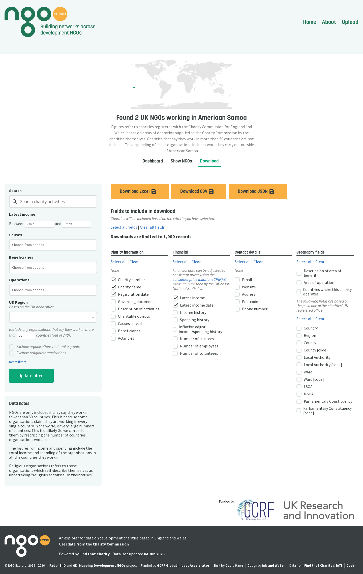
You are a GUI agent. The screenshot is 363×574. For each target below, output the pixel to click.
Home (309, 21)
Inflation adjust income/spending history (197, 329)
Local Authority (313, 357)
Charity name (126, 287)
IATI (339, 565)
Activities (122, 338)
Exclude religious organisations (37, 353)
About (329, 21)
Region (306, 335)
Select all (119, 261)
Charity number (128, 279)
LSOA (304, 386)
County (306, 342)
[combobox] (53, 245)
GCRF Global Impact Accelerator (183, 565)
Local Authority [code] (319, 364)
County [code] (312, 350)
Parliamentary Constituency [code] (324, 410)
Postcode (246, 301)
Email (243, 279)
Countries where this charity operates (324, 291)
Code (350, 565)
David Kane (234, 565)
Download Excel (144, 191)
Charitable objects (130, 316)
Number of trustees (193, 338)
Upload (350, 21)
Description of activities (135, 309)
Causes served (126, 323)
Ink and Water (273, 565)
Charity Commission (111, 544)
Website (245, 287)
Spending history (191, 319)
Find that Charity (94, 554)
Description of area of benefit (318, 273)
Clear (134, 261)
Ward (304, 372)
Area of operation (315, 282)
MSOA (305, 394)
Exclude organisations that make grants (44, 346)
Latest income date (193, 305)
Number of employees (195, 346)
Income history (189, 312)
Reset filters (17, 362)
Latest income (189, 297)
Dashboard (152, 161)
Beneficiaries (125, 331)
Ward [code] (310, 379)
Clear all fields (152, 227)
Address (245, 294)
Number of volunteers (195, 353)
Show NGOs (181, 161)
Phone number (251, 309)
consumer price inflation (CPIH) (198, 279)
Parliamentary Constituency (324, 401)
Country (307, 328)
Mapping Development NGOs (102, 565)
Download (209, 161)
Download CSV (203, 191)
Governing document (132, 301)
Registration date (130, 294)
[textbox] (32, 245)
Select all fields (124, 227)
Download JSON (262, 191)
